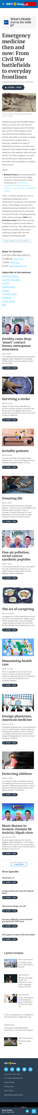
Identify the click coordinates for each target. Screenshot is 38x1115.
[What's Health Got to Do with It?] (6, 22)
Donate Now (22, 4)
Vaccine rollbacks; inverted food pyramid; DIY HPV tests (17, 920)
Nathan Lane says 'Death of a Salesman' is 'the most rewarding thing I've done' (25, 982)
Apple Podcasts (10, 276)
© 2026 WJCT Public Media (12, 1074)
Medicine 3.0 (8, 878)
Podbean (7, 297)
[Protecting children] (18, 760)
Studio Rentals (9, 1082)
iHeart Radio (8, 286)
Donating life (12, 498)
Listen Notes (8, 301)
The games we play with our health (18, 934)
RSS (4, 304)
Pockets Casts (9, 294)
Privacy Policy (9, 1086)
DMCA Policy (8, 1091)
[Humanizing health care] (18, 647)
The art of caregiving (18, 609)
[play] (27, 1111)
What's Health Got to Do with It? (20, 22)
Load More (19, 864)
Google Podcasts (11, 279)
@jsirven (15, 262)
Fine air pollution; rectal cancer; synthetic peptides (16, 555)
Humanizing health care (17, 662)
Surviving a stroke (16, 399)
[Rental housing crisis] (10, 1041)
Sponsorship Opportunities (13, 1095)
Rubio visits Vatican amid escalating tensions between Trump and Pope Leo (25, 1002)
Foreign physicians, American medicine (17, 718)
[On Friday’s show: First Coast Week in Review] (10, 963)
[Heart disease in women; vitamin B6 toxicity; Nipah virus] (18, 812)
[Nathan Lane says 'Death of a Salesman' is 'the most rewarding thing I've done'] (10, 978)
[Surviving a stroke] (18, 385)
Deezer (6, 290)
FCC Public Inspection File (13, 1078)
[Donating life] (18, 485)
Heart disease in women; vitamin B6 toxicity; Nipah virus (17, 829)
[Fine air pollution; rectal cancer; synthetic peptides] (18, 539)
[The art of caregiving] (18, 595)
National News (23, 975)
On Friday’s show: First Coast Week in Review (26, 965)
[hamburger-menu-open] (3, 4)
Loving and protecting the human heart (18, 892)
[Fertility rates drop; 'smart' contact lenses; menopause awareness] (18, 325)
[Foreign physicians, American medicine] (18, 703)
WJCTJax (18, 258)
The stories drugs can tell (14, 906)
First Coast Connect (25, 959)
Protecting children (17, 774)
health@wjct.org (18, 266)
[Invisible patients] (18, 437)
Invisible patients (15, 451)
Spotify (5, 283)
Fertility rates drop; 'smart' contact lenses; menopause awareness (17, 344)
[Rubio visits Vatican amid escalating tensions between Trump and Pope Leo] (10, 998)
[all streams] (34, 1111)
